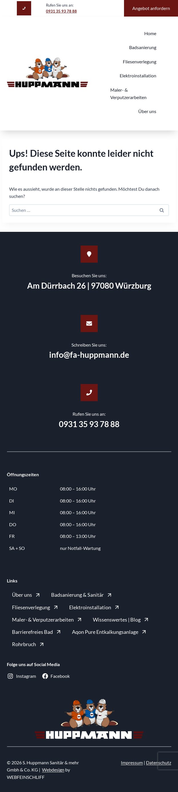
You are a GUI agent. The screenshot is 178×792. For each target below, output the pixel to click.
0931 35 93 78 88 (61, 11)
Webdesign (53, 769)
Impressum (132, 762)
